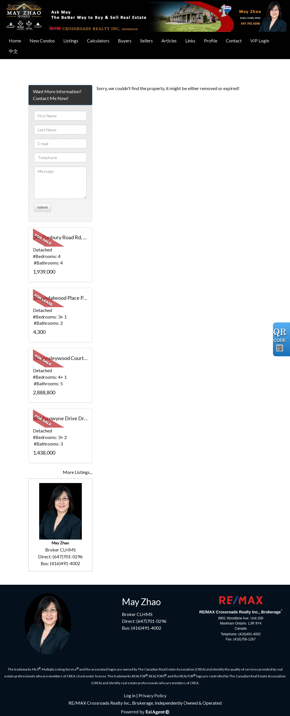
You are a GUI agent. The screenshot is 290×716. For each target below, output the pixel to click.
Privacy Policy (152, 695)
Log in (129, 695)
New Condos (42, 40)
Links (190, 40)
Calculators (98, 40)
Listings (70, 40)
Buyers (125, 40)
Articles (169, 40)
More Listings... (77, 472)
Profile (210, 40)
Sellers (146, 40)
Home (15, 40)
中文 (13, 51)
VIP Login (259, 40)
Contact (234, 40)
